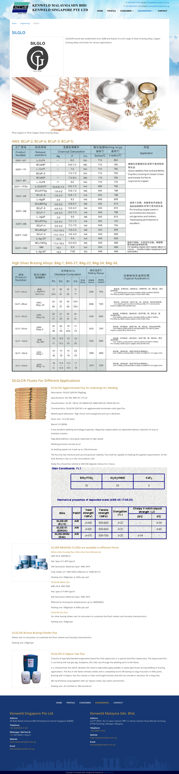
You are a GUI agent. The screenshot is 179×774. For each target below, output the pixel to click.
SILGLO (18, 32)
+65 (12, 735)
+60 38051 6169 (98, 730)
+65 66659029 (16, 728)
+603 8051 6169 (134, 2)
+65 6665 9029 (131, 6)
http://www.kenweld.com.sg (23, 742)
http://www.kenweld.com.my (103, 737)
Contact (162, 11)
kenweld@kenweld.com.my (157, 2)
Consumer (127, 11)
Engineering (146, 11)
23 (141, 6)
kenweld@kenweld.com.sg (158, 6)
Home (100, 11)
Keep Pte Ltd (108, 772)
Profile (111, 11)
